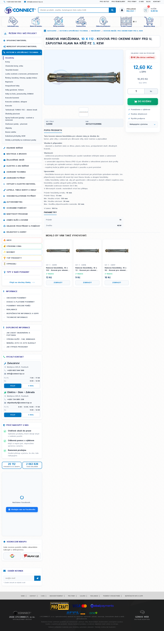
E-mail (31, 386)
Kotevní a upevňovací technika (74, 31)
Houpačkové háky (12, 86)
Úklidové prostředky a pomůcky (23, 226)
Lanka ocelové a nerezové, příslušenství (21, 74)
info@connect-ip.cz (33, 2)
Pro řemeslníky (118, 2)
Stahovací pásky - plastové (16, 124)
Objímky (8, 128)
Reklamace (12, 309)
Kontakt (157, 2)
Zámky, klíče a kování (17, 220)
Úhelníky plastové (12, 114)
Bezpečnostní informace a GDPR (23, 313)
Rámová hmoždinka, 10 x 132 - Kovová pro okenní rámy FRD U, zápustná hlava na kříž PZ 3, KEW (57, 269)
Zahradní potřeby (16, 178)
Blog (148, 2)
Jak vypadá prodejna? (17, 347)
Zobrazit (58, 282)
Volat (12, 386)
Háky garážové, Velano (14, 90)
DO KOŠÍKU (142, 101)
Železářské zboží (15, 160)
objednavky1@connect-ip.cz (19, 402)
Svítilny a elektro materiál (21, 184)
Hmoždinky (95, 31)
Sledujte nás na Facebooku (22, 509)
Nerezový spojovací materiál (22, 46)
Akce (9, 240)
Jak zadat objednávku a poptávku (18, 334)
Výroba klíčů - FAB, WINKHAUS (21, 339)
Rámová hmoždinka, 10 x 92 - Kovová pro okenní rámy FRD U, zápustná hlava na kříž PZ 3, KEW (115, 269)
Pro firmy (132, 2)
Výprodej (11, 264)
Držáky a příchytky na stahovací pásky (20, 140)
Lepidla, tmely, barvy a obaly (21, 190)
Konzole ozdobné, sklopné (16, 102)
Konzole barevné (12, 98)
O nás (141, 2)
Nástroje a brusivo (17, 154)
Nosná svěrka (10, 132)
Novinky (11, 252)
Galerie (82, 596)
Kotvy (7, 62)
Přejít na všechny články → (21, 282)
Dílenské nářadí (15, 148)
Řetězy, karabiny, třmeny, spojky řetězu (21, 78)
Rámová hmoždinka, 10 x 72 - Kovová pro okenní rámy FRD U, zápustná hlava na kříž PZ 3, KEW (86, 269)
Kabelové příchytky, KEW (15, 136)
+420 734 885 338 (15, 399)
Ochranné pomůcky (16, 208)
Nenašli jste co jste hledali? (21, 343)
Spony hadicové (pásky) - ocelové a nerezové (19, 119)
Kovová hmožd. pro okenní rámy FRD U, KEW (123, 31)
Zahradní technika (16, 172)
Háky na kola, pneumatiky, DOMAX (19, 94)
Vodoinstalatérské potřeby (21, 196)
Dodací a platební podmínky (20, 302)
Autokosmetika (14, 202)
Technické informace (17, 317)
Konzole (8, 106)
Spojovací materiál (16, 40)
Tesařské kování (11, 70)
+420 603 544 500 (12, 2)
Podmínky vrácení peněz (18, 305)
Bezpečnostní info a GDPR (134, 596)
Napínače (9, 82)
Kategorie (52, 31)
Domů (23, 596)
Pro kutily (104, 2)
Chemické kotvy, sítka (14, 66)
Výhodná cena (14, 246)
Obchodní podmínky (16, 298)
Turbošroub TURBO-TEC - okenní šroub (21, 110)
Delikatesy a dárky (16, 232)
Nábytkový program (17, 214)
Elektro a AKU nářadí (18, 166)
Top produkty (14, 258)
